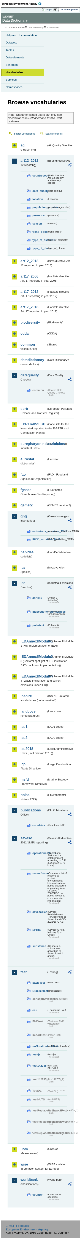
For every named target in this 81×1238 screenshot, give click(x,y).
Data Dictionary (35, 27)
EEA (23, 4)
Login (49, 9)
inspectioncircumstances (39, 611)
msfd (25, 779)
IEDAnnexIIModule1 (34, 641)
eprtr (24, 409)
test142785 (39, 1065)
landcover (29, 711)
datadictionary (32, 360)
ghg (24, 516)
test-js (36, 1054)
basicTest (38, 982)
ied (23, 583)
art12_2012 (29, 160)
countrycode (39, 175)
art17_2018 (29, 307)
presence (38, 215)
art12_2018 (29, 261)
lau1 (24, 727)
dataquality (30, 375)
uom (24, 1149)
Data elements (15, 57)
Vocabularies (14, 72)
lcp (23, 764)
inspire (26, 696)
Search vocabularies (24, 133)
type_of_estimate (39, 240)
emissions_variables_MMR (39, 531)
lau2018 (27, 749)
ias (23, 567)
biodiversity (30, 322)
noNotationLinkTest (39, 1046)
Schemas (12, 64)
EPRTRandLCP (33, 424)
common (28, 344)
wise (24, 1164)
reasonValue (39, 873)
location (37, 199)
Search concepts (53, 133)
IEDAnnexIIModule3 (34, 656)
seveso (26, 838)
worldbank (29, 1180)
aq (23, 145)
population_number (39, 207)
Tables (10, 50)
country (37, 1194)
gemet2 (27, 505)
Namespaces (14, 87)
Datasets (11, 42)
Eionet (21, 27)
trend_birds (39, 231)
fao (23, 474)
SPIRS (36, 929)
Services (11, 79)
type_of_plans (39, 248)
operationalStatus (39, 853)
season (37, 223)
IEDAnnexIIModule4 (34, 676)
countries (38, 825)
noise (25, 795)
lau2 (24, 738)
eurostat (27, 459)
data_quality (39, 191)
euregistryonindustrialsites (34, 444)
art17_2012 (29, 292)
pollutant (38, 625)
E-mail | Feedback (17, 1225)
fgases (26, 490)
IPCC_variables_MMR (39, 539)
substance (39, 946)
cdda (25, 333)
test (24, 972)
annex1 (37, 597)
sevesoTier (39, 912)
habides (27, 552)
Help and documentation (21, 35)
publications (31, 810)
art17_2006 (29, 276)
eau (34, 1010)
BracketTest (39, 990)
